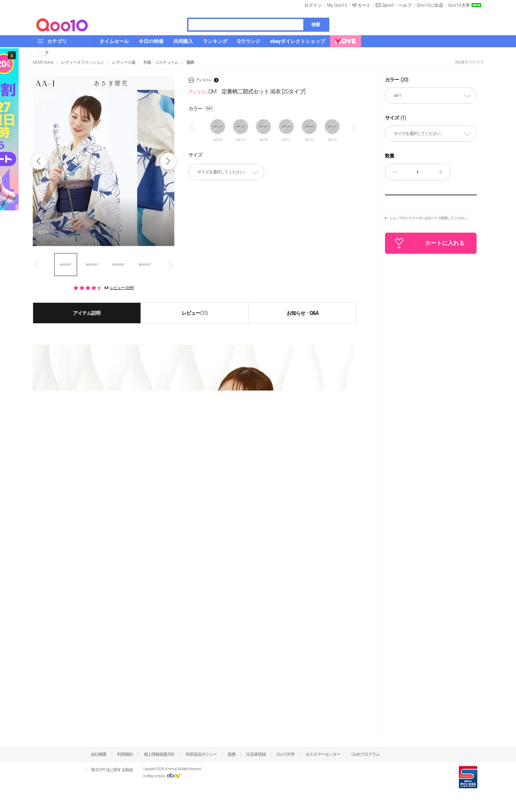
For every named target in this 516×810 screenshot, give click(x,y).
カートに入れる (445, 243)
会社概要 (98, 754)
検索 (315, 24)
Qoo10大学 (459, 5)
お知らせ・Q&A (302, 313)
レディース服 (123, 62)
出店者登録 (256, 754)
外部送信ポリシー (201, 754)
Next (168, 161)
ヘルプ (405, 5)
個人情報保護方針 (159, 754)
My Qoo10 (337, 5)
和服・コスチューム (160, 62)
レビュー (194, 313)
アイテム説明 (86, 313)
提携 (231, 754)
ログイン (313, 5)
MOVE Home (43, 62)
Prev (39, 161)
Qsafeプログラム (365, 754)
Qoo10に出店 (430, 5)
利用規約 (125, 754)
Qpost (388, 5)
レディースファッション (82, 62)
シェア (47, 52)
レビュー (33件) (122, 288)
